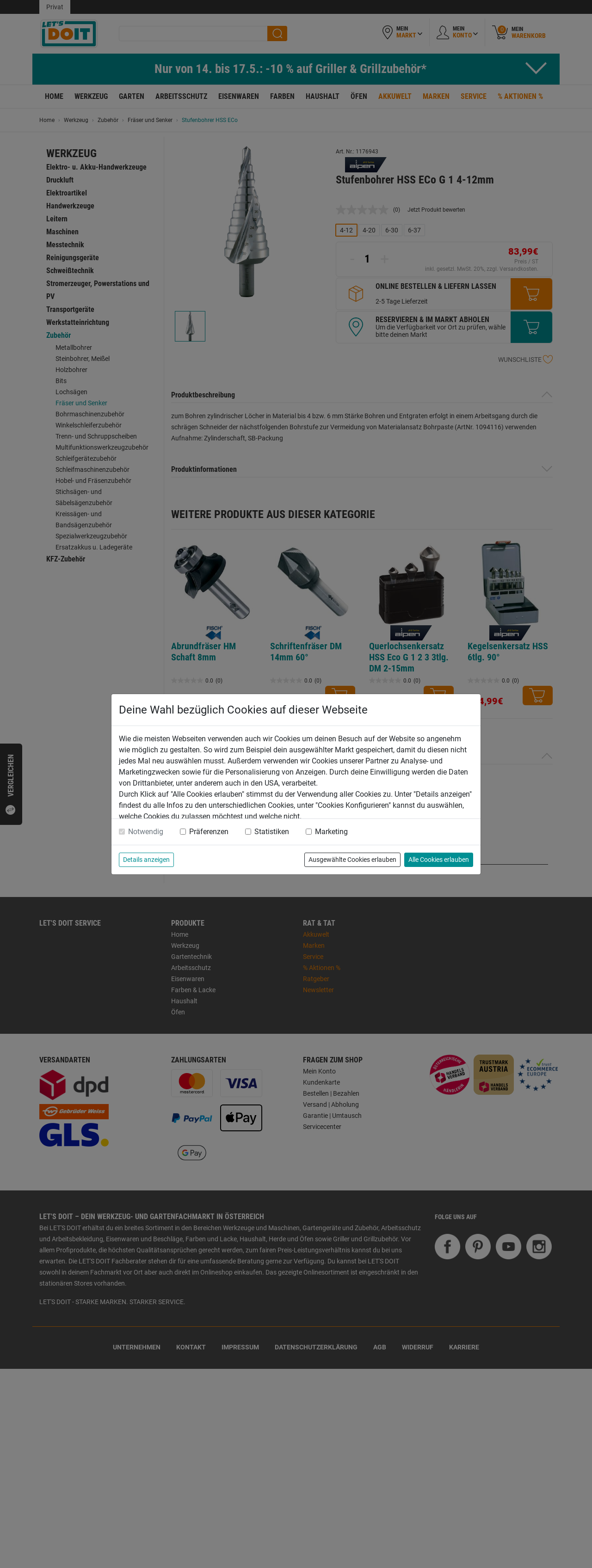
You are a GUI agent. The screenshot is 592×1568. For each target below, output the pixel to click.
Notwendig (145, 831)
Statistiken (271, 831)
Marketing (331, 831)
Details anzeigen (146, 859)
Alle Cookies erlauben (438, 859)
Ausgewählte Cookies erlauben (352, 859)
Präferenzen (208, 831)
